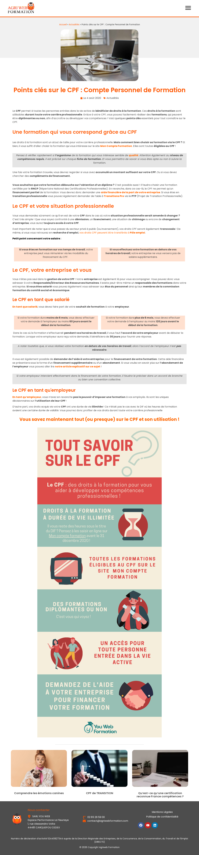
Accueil (63, 24)
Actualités (74, 24)
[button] (191, 7)
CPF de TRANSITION (99, 793)
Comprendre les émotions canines (39, 793)
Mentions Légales (162, 812)
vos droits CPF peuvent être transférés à (112, 232)
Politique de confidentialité (162, 816)
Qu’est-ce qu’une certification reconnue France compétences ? (160, 794)
